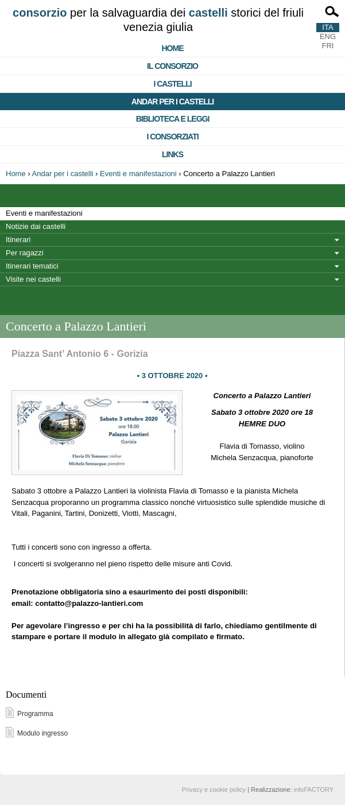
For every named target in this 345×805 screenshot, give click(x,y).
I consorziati (172, 136)
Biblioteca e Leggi (173, 118)
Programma (35, 714)
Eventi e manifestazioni (138, 173)
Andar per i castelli (172, 101)
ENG (328, 36)
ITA (327, 27)
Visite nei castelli (33, 279)
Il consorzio (172, 66)
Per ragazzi (25, 252)
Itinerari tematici (32, 266)
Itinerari (18, 239)
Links (172, 154)
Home (173, 48)
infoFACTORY (314, 789)
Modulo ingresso (42, 733)
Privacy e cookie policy (214, 789)
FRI (328, 45)
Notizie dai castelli (35, 226)
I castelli (172, 83)
